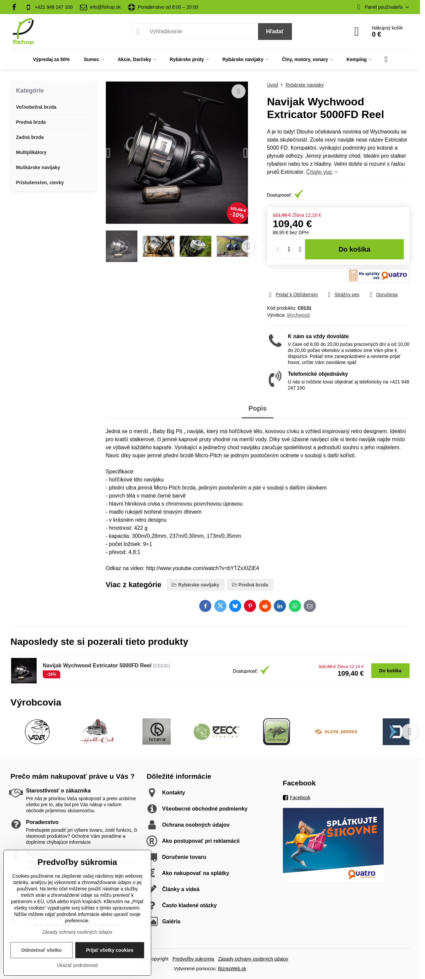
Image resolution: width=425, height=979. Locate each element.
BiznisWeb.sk (232, 968)
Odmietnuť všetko (41, 950)
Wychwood (298, 315)
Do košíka (355, 249)
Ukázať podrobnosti (77, 965)
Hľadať (275, 31)
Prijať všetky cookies (109, 950)
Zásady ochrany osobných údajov (253, 959)
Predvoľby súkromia (193, 959)
